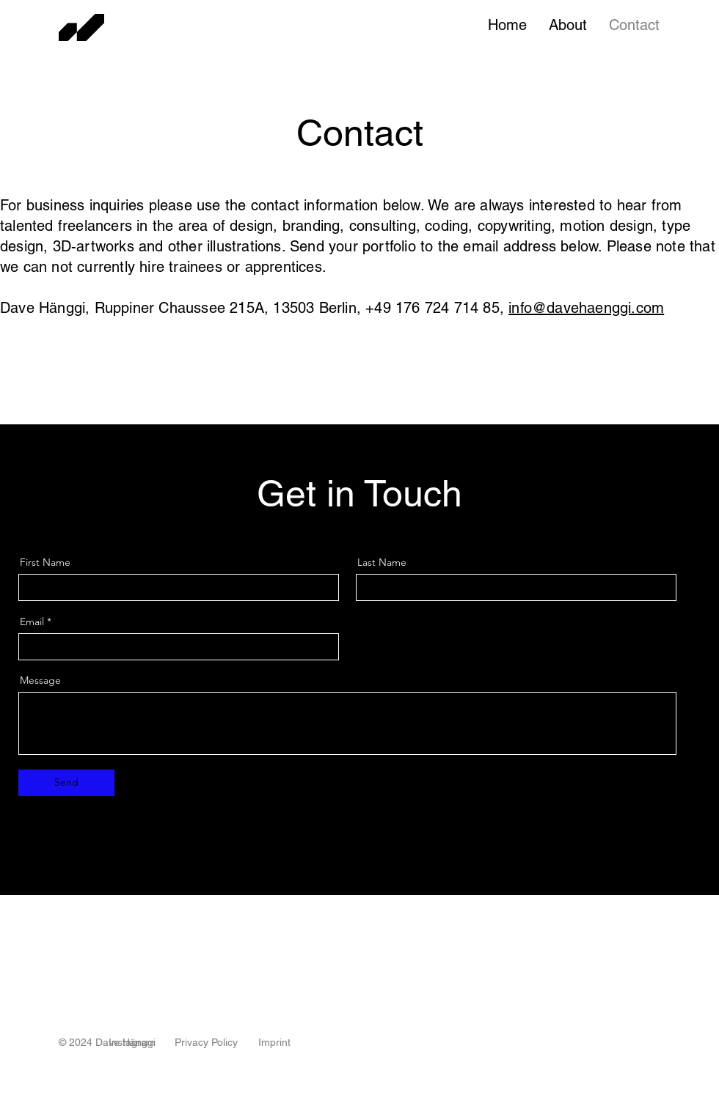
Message (40, 680)
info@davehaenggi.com (586, 308)
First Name (45, 562)
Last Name (381, 562)
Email (32, 621)
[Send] (66, 783)
